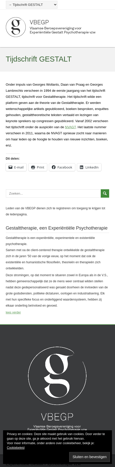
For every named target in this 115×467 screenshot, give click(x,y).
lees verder (13, 312)
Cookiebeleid (15, 448)
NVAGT (70, 127)
